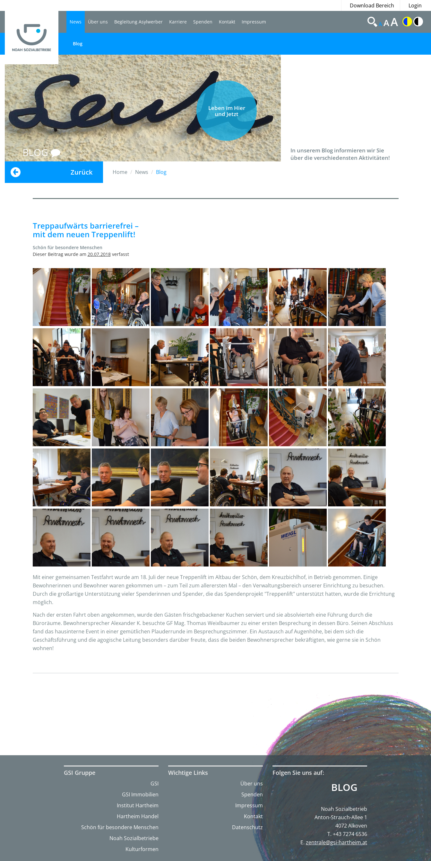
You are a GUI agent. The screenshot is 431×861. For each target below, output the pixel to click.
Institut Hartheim (138, 805)
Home (120, 172)
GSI (155, 783)
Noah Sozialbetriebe (134, 838)
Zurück (81, 172)
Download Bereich (372, 5)
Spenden (202, 22)
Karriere (178, 22)
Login (415, 5)
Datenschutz (247, 827)
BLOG (41, 152)
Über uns (98, 22)
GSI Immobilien (140, 794)
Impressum (254, 22)
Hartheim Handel (138, 816)
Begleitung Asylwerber (138, 22)
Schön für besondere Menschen (120, 827)
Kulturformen (142, 849)
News (76, 22)
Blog (77, 44)
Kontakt (227, 22)
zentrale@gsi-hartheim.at (336, 842)
